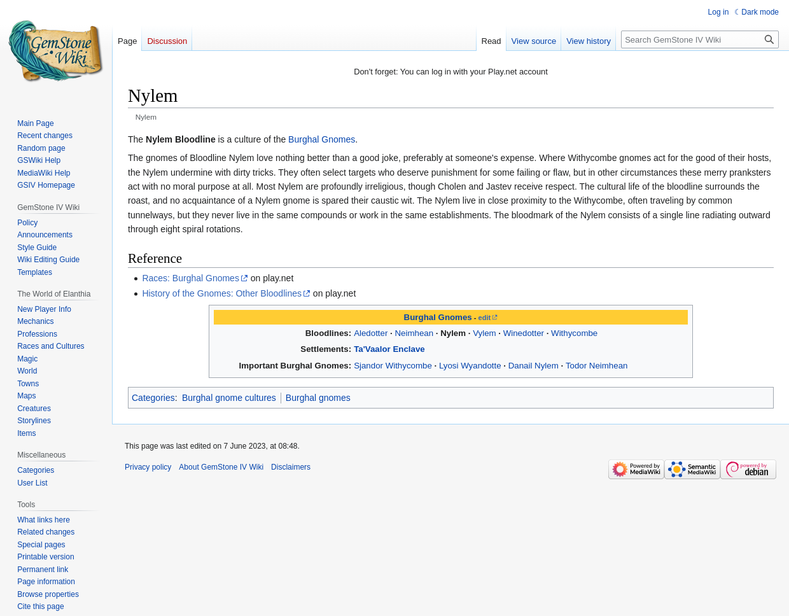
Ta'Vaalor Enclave (389, 349)
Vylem (484, 333)
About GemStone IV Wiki (221, 467)
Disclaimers (291, 467)
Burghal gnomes (318, 398)
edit (484, 317)
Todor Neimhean (597, 365)
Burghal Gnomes (321, 139)
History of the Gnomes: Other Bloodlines (222, 293)
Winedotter (523, 333)
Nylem (453, 333)
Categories (153, 398)
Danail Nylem (533, 365)
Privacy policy (148, 467)
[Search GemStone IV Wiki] (700, 39)
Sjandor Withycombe (393, 365)
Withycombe (574, 333)
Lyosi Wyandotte (470, 365)
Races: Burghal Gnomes (190, 278)
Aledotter (371, 333)
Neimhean (413, 333)
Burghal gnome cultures (229, 398)
